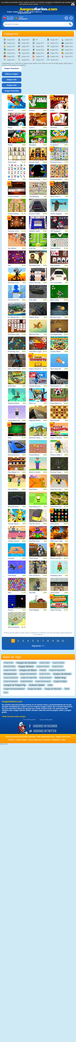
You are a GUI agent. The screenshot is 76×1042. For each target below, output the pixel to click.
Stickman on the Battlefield (17, 283)
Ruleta (10, 145)
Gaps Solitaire (55, 248)
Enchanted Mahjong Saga (59, 179)
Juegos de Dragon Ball (28, 678)
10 (58, 641)
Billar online (54, 300)
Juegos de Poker (26, 681)
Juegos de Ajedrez (45, 677)
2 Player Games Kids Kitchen (18, 541)
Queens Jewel (34, 162)
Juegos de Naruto (10, 670)
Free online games (29, 719)
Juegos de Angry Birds (57, 670)
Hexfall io (11, 558)
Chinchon (53, 127)
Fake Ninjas (12, 575)
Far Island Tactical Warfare (38, 265)
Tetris (67, 689)
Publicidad (56, 740)
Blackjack (32, 145)
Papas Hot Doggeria (57, 610)
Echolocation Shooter (58, 386)
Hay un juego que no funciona (39, 740)
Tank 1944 (32, 300)
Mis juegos (11, 18)
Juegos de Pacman (43, 666)
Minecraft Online (9, 666)
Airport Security (34, 283)
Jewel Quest (54, 524)
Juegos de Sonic (57, 666)
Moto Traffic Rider (14, 369)
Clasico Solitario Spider (16, 196)
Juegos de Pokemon (28, 674)
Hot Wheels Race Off (15, 317)
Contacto (11, 740)
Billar (10, 438)
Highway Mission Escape (38, 420)
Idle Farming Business (16, 627)
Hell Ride (32, 593)
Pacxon (10, 610)
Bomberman (10, 674)
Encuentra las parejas (58, 162)
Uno (50, 685)
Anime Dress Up (14, 420)
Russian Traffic (34, 214)
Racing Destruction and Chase (19, 455)
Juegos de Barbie (62, 674)
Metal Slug (60, 677)
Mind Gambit (54, 420)
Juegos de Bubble (58, 663)
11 (63, 641)
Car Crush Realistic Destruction (61, 283)
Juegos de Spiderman (10, 677)
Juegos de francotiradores (14, 689)
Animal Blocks (34, 455)
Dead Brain (33, 489)
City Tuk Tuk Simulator (37, 524)
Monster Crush (55, 317)
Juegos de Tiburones (53, 689)
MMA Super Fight (56, 541)
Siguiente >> (38, 646)
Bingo (10, 127)
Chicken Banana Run (15, 524)
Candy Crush (8, 663)
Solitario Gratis (34, 231)
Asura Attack (55, 593)
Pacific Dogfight (56, 214)
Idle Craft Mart (13, 489)
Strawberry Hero (56, 575)
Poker (52, 110)
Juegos (23, 18)
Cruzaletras (54, 145)
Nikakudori (12, 179)
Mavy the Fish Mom (36, 334)
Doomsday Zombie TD (16, 351)
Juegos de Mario (28, 670)
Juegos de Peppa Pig (14, 685)
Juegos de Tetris (45, 674)
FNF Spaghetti (55, 231)
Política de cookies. (45, 4)
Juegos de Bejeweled (10, 681)
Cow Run (32, 248)
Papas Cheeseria (35, 369)
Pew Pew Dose (34, 541)
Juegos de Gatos (34, 689)
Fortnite (43, 670)
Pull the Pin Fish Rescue (16, 300)
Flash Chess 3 (55, 196)
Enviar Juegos (22, 740)
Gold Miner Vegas (35, 351)
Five (9, 265)
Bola (9, 593)
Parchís (10, 110)
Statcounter (4, 744)
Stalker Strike (34, 317)
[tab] (11, 68)
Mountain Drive (13, 507)
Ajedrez (31, 127)
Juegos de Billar (60, 681)
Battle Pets (12, 386)
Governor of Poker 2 (15, 231)
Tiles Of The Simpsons (37, 575)
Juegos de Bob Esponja (43, 681)
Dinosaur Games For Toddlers (39, 438)
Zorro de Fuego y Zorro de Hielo (40, 179)
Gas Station (12, 248)
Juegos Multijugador (46, 719)
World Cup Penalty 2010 (58, 558)
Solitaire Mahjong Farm (16, 214)
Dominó (32, 110)
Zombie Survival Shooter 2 (38, 386)
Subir (63, 740)
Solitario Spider (44, 663)
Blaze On (32, 403)
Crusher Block (55, 351)
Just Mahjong (34, 196)
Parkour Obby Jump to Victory (61, 455)
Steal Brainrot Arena (36, 507)
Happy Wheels (26, 666)
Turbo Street (33, 558)
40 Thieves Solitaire (15, 334)
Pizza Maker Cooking (15, 472)
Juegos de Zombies (26, 663)
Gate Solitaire (55, 265)
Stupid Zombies (13, 403)
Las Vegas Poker (56, 334)
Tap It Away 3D (55, 369)
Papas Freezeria (56, 438)
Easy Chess (12, 162)
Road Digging (34, 610)
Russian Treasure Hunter (59, 472)
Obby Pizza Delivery (57, 489)
